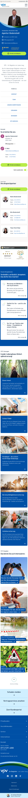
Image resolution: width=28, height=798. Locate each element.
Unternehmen (5, 737)
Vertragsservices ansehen (14, 702)
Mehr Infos (23, 247)
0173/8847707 (17, 217)
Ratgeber (14, 116)
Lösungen (14, 110)
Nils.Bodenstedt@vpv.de (19, 219)
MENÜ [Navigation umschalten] (26, 5)
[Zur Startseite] (5, 5)
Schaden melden (14, 693)
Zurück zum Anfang (14, 680)
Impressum (14, 782)
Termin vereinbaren (14, 53)
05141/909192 (12, 154)
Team (14, 99)
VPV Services (14, 121)
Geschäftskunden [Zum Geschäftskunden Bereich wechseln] (6, 1)
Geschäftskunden (6, 726)
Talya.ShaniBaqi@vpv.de (19, 233)
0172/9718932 (12, 156)
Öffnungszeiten (9, 40)
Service (3, 731)
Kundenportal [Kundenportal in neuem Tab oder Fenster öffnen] (23, 1)
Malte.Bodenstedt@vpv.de (11, 43)
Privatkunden (5, 721)
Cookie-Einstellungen (14, 789)
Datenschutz (14, 785)
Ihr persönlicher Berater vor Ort (9, 756)
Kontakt (14, 94)
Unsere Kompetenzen (14, 105)
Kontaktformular (5, 753)
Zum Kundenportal (14, 711)
